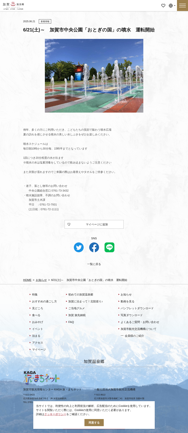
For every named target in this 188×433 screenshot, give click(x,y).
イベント (36, 329)
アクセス (36, 343)
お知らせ (41, 280)
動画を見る (126, 302)
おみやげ (36, 322)
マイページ (163, 3)
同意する (94, 422)
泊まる (34, 336)
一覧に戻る (94, 264)
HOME (27, 280)
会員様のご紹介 (132, 335)
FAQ (69, 322)
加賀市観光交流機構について (137, 329)
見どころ (36, 308)
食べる (34, 315)
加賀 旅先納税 (75, 315)
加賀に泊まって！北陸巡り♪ (84, 302)
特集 (33, 295)
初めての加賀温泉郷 (79, 295)
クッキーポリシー (55, 414)
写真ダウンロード (130, 315)
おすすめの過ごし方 (43, 302)
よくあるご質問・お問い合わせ (138, 322)
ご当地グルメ (75, 308)
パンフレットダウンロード (136, 308)
